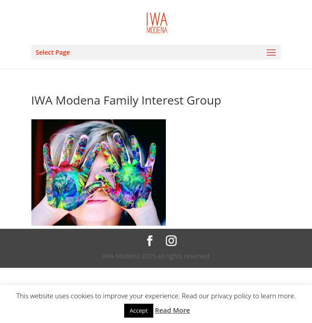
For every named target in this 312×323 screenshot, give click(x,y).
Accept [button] (139, 310)
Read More (172, 310)
